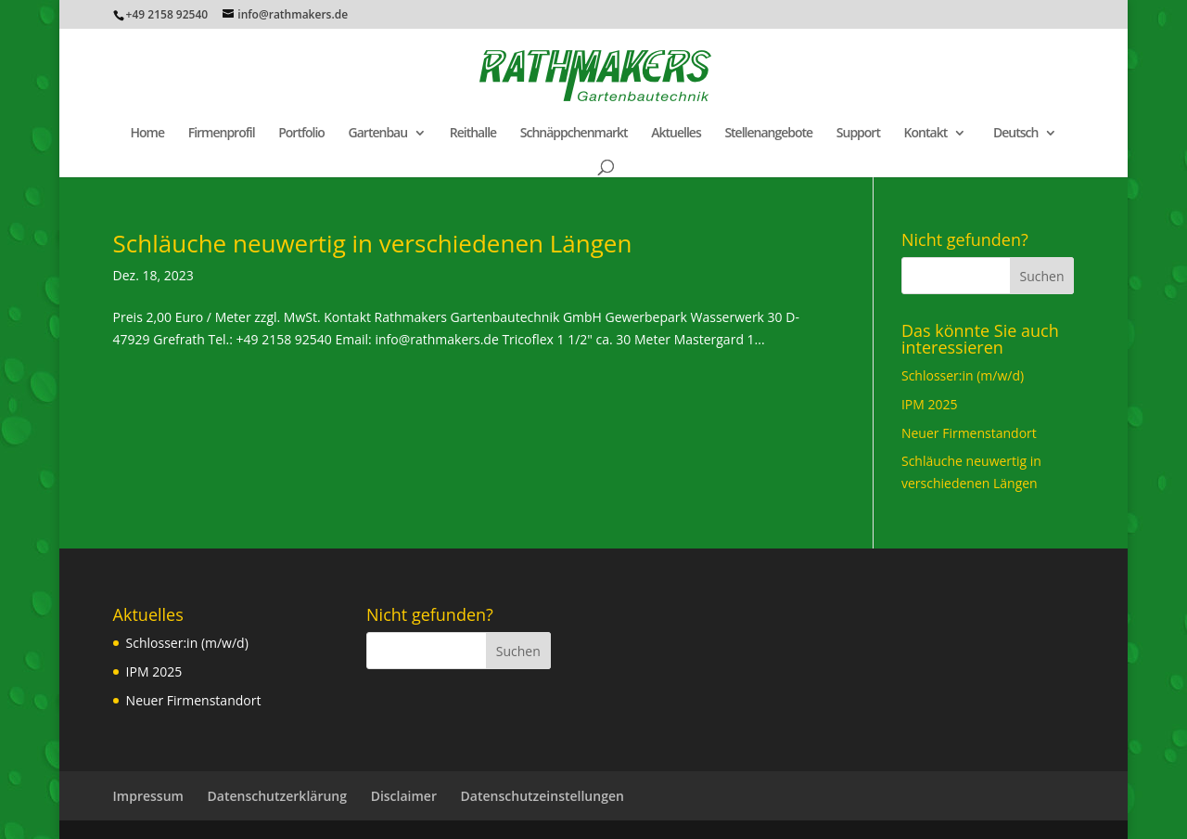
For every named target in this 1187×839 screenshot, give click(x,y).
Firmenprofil (221, 133)
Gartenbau (378, 133)
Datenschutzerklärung (277, 796)
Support (858, 133)
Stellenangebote (768, 133)
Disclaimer (404, 796)
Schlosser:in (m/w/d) (962, 375)
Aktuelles (675, 133)
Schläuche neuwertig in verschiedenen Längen (372, 243)
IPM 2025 (929, 404)
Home (148, 133)
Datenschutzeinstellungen (542, 796)
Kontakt (926, 133)
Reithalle (473, 133)
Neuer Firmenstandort (969, 433)
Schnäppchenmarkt (574, 133)
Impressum (148, 796)
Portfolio (301, 133)
